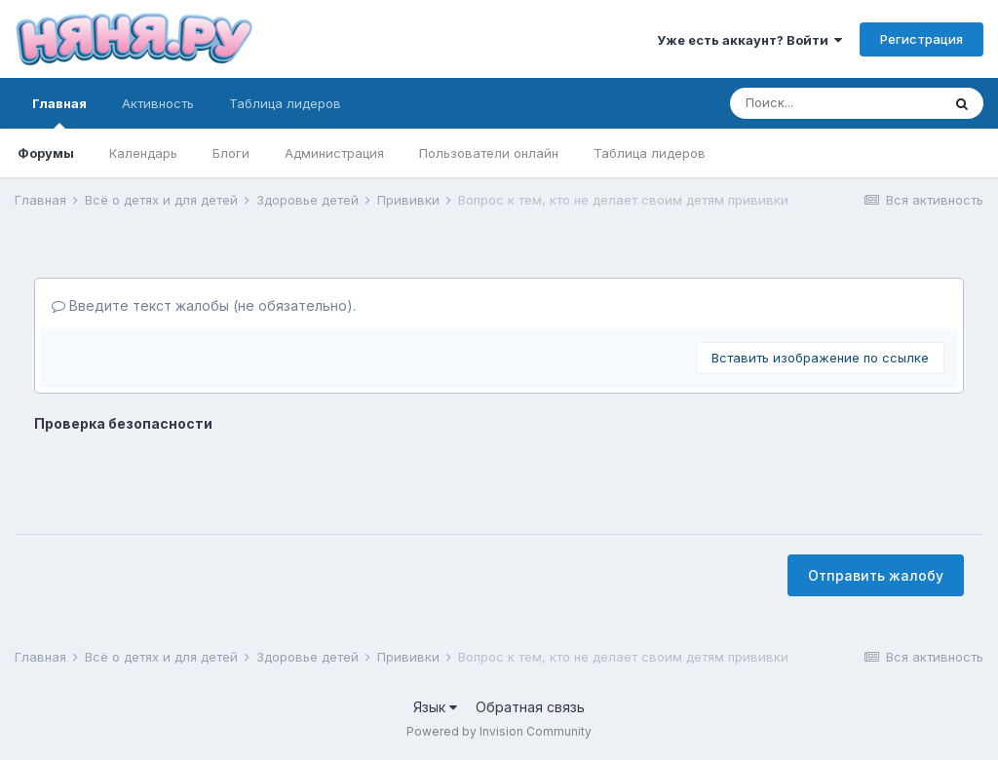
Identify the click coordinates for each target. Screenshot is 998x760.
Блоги (231, 153)
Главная (59, 112)
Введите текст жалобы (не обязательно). (204, 305)
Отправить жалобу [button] (875, 575)
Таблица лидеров (650, 153)
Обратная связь (530, 707)
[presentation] (182, 476)
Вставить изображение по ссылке (820, 357)
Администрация (334, 153)
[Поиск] (835, 103)
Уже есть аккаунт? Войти (749, 40)
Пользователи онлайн (488, 153)
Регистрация (921, 39)
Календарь (143, 153)
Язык (435, 707)
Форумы (46, 153)
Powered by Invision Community (499, 731)
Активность (158, 103)
